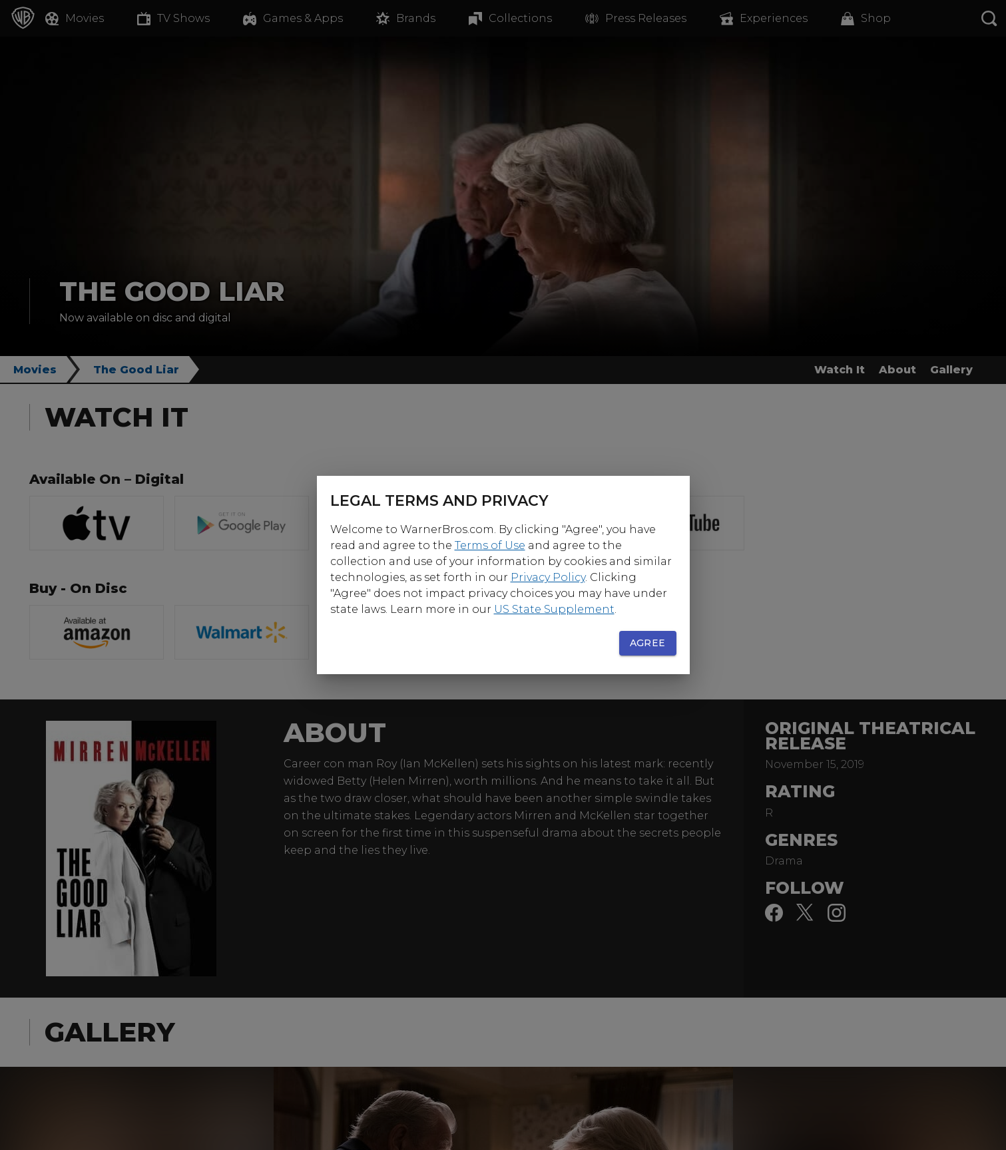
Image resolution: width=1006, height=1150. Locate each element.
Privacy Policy (548, 577)
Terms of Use (490, 545)
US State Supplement (554, 609)
